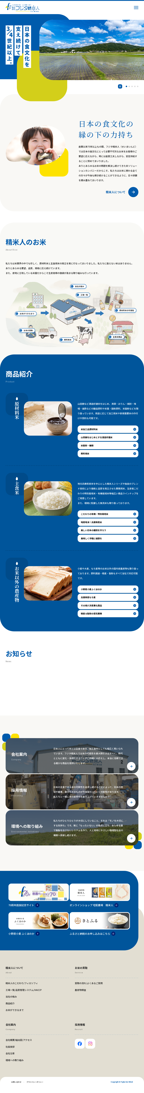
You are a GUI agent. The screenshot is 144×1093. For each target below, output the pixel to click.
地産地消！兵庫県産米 (92, 524)
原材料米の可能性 (123, 311)
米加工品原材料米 (90, 429)
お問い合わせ (16, 1088)
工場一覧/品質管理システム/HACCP (24, 996)
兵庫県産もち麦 (89, 602)
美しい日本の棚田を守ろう (94, 533)
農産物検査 (80, 996)
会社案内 (11, 1030)
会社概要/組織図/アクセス (19, 1046)
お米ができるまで (27, 312)
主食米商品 (102, 325)
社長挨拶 (10, 1052)
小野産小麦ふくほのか (92, 593)
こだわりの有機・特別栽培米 (95, 516)
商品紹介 (10, 1009)
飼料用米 (70, 331)
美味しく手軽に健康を (92, 542)
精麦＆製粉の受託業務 (92, 619)
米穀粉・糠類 (87, 446)
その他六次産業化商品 (92, 610)
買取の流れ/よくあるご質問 (89, 989)
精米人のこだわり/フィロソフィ (22, 989)
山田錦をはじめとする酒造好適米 (98, 438)
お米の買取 (43, 323)
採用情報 (80, 1030)
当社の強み (83, 291)
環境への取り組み (15, 1066)
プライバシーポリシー (34, 1088)
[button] (129, 86)
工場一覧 (91, 299)
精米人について (115, 192)
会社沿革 (10, 1059)
